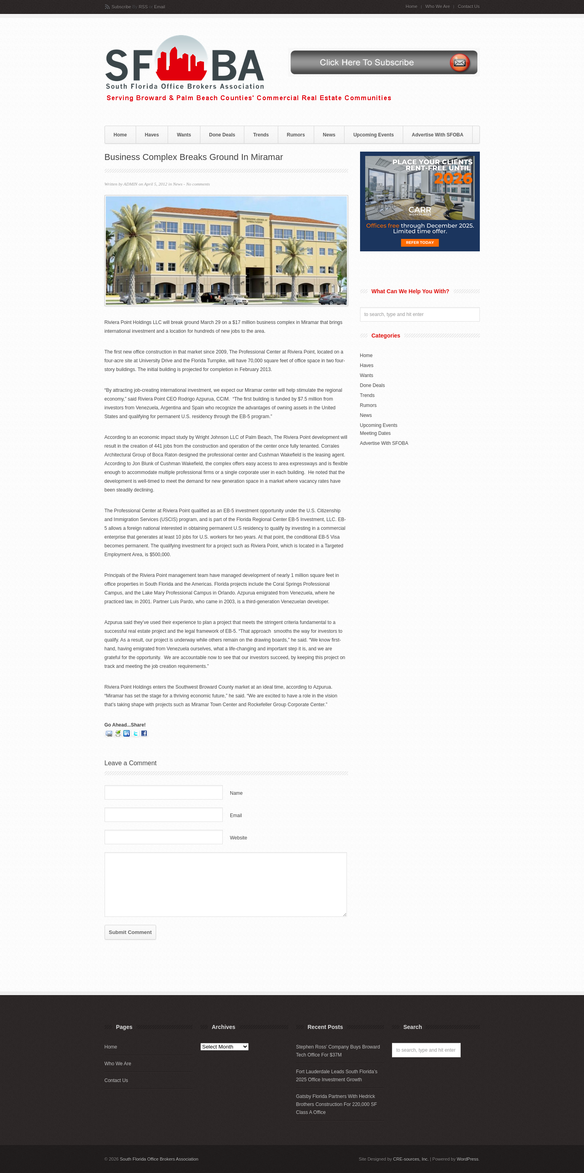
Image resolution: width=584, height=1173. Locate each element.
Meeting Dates (375, 433)
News (329, 135)
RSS (143, 6)
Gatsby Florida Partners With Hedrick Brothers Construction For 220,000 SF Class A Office (336, 1104)
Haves (152, 135)
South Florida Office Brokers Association (159, 1159)
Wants (184, 135)
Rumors (296, 135)
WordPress (467, 1159)
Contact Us (468, 6)
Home (411, 6)
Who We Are (438, 6)
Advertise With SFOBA (437, 135)
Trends (261, 135)
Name (236, 793)
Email (159, 6)
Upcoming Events (373, 135)
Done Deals (222, 135)
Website (238, 838)
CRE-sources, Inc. (411, 1159)
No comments (198, 184)
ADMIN (131, 184)
